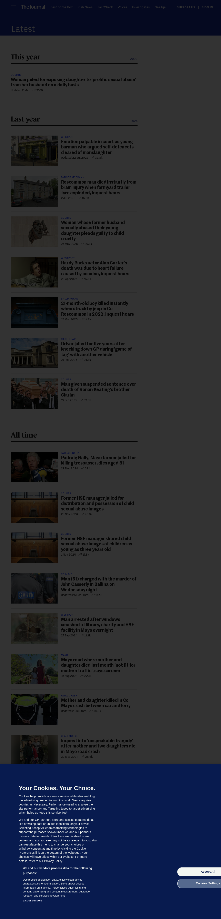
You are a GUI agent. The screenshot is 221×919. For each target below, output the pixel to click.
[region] (110, 841)
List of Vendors (32, 900)
